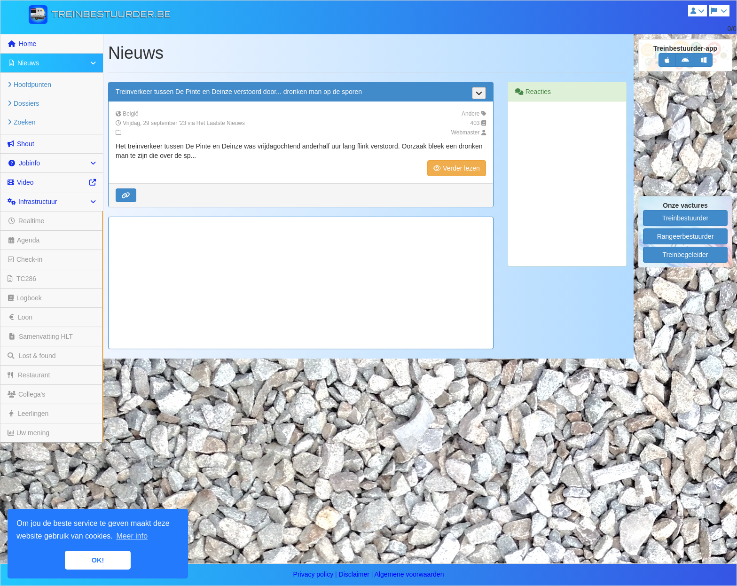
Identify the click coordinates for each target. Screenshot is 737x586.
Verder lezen (456, 168)
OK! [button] (98, 560)
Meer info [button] (132, 536)
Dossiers (23, 103)
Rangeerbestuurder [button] (685, 236)
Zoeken (22, 122)
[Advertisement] (301, 283)
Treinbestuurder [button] (685, 218)
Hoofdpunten (29, 84)
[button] (126, 195)
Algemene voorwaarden (409, 574)
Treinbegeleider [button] (685, 254)
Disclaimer (354, 574)
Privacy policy (313, 574)
